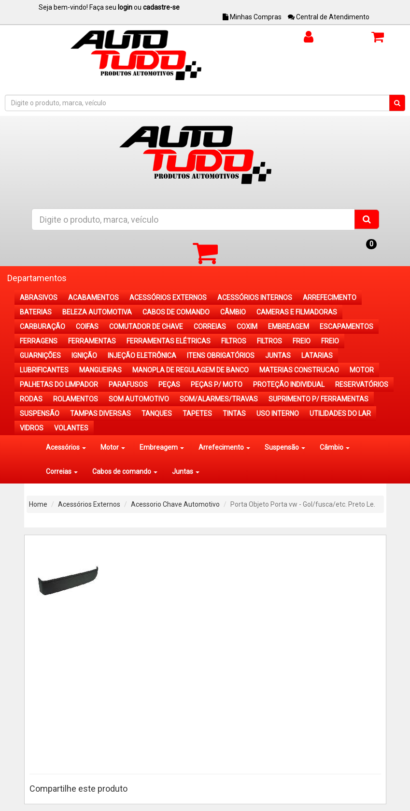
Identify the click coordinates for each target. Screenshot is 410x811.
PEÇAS (169, 384)
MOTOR (362, 370)
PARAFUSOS (128, 384)
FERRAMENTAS (92, 341)
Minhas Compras (252, 17)
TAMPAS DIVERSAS (100, 413)
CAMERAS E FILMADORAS (296, 312)
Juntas (185, 471)
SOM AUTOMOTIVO (139, 399)
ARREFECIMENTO (329, 297)
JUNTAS (278, 355)
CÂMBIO (233, 312)
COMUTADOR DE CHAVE (146, 326)
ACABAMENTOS (93, 297)
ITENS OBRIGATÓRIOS (220, 355)
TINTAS (234, 413)
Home (38, 504)
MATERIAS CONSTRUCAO (299, 370)
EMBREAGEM (288, 326)
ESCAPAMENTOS (346, 326)
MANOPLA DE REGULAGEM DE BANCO (190, 370)
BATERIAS (36, 312)
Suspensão (285, 447)
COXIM (247, 326)
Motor (112, 447)
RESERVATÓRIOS (361, 384)
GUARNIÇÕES (40, 355)
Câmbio (335, 447)
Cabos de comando (124, 471)
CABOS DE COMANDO (176, 312)
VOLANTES (71, 428)
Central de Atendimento (328, 17)
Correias (62, 471)
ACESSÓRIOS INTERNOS (254, 297)
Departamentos (37, 278)
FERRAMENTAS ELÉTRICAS (169, 341)
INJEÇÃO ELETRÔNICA (142, 355)
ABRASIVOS (38, 297)
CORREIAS (210, 326)
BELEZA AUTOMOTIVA (97, 312)
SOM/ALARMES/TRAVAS (219, 399)
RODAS (31, 399)
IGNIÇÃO (84, 355)
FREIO (302, 341)
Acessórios (66, 447)
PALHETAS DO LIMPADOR (59, 384)
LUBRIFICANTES (44, 370)
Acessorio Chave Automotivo (175, 504)
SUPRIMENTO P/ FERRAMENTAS (318, 399)
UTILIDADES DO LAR (340, 413)
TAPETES (197, 413)
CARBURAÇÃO (42, 326)
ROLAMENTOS (75, 399)
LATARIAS (317, 355)
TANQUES (156, 413)
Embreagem (162, 447)
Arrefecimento (224, 447)
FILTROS (233, 341)
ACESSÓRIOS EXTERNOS (168, 297)
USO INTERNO (277, 413)
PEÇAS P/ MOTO (216, 384)
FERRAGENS (38, 341)
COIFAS (87, 326)
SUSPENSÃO (39, 413)
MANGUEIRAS (100, 370)
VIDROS (31, 428)
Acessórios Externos (89, 504)
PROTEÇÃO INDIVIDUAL (289, 384)
